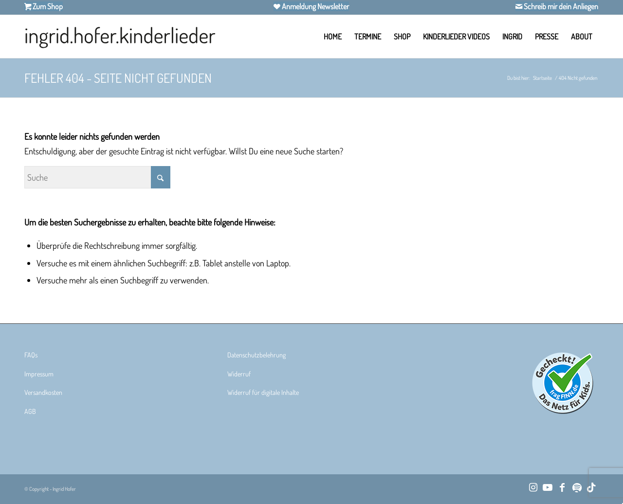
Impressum (39, 374)
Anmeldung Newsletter (314, 6)
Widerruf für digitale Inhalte (263, 392)
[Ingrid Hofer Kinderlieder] (120, 36)
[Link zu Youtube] (547, 487)
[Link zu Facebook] (562, 487)
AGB (30, 411)
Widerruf (239, 374)
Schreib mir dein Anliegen (560, 6)
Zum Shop (47, 6)
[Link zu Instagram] (533, 487)
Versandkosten (43, 392)
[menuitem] (332, 36)
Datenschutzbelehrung (256, 355)
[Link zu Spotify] (576, 487)
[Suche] (97, 177)
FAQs (30, 355)
